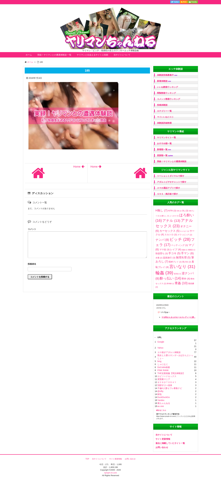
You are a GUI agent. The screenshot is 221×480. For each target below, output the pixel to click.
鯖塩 (159, 394)
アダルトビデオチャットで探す (171, 182)
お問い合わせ (162, 447)
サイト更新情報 (163, 439)
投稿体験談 (162, 105)
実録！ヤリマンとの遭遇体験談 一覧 (54, 55)
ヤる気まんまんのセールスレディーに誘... (178, 317)
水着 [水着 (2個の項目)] (159, 258)
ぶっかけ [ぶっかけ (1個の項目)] (174, 216)
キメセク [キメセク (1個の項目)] (184, 231)
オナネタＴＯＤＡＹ (166, 382)
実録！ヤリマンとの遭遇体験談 (171, 161)
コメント (32, 229)
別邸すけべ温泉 (164, 385)
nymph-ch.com (110, 473)
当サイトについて (122, 55)
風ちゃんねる (163, 403)
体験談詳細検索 (164, 123)
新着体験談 (164, 81)
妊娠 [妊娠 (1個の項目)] (184, 250)
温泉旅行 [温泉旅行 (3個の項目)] (169, 257)
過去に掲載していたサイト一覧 (170, 443)
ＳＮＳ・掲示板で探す (167, 194)
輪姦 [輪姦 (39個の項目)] (164, 272)
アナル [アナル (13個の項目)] (171, 220)
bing (159, 361)
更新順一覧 (165, 155)
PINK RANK (163, 370)
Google (160, 342)
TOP (87, 459)
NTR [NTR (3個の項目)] (172, 210)
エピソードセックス (166, 376)
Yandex (160, 400)
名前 (87, 264)
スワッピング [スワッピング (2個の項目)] (184, 235)
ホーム (29, 55)
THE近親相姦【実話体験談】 (171, 373)
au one (160, 406)
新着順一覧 (164, 149)
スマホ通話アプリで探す (168, 188)
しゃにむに (162, 364)
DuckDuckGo (163, 397)
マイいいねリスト (165, 117)
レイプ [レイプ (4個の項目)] (175, 249)
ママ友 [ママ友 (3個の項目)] (164, 249)
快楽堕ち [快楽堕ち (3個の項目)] (162, 253)
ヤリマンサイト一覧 (166, 137)
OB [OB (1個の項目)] (179, 211)
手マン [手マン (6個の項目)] (187, 253)
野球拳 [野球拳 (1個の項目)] (170, 283)
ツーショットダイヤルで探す (170, 176)
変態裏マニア (163, 379)
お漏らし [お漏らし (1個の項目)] (164, 216)
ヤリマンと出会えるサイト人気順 (92, 55)
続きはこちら (161, 410)
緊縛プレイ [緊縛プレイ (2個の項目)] (175, 262)
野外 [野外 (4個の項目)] (186, 278)
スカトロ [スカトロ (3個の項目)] (171, 234)
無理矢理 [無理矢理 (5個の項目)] (183, 257)
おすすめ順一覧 (164, 143)
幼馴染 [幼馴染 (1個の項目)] (191, 250)
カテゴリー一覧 (164, 111)
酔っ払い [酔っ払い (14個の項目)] (170, 278)
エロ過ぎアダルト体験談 (169, 352)
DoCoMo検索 (163, 367)
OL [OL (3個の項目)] (185, 210)
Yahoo (160, 348)
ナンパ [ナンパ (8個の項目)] (162, 239)
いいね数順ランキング (167, 87)
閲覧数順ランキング (166, 93)
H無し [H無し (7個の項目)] (162, 210)
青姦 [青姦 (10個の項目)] (181, 283)
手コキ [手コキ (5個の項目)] (174, 253)
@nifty (160, 391)
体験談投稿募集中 (167, 75)
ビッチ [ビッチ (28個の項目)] (179, 239)
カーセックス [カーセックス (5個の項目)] (169, 230)
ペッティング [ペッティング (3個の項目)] (179, 245)
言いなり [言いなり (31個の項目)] (182, 266)
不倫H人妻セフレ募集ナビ (169, 388)
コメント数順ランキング (168, 99)
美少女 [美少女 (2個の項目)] (186, 262)
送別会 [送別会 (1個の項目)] (177, 274)
